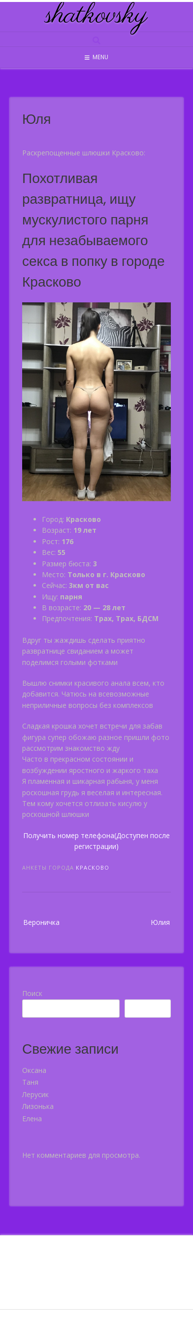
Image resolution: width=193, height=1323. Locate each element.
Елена (32, 1118)
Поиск (32, 993)
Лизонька (38, 1106)
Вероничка (41, 922)
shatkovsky (96, 16)
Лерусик (35, 1094)
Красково (92, 867)
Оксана (34, 1070)
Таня (30, 1082)
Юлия (160, 922)
